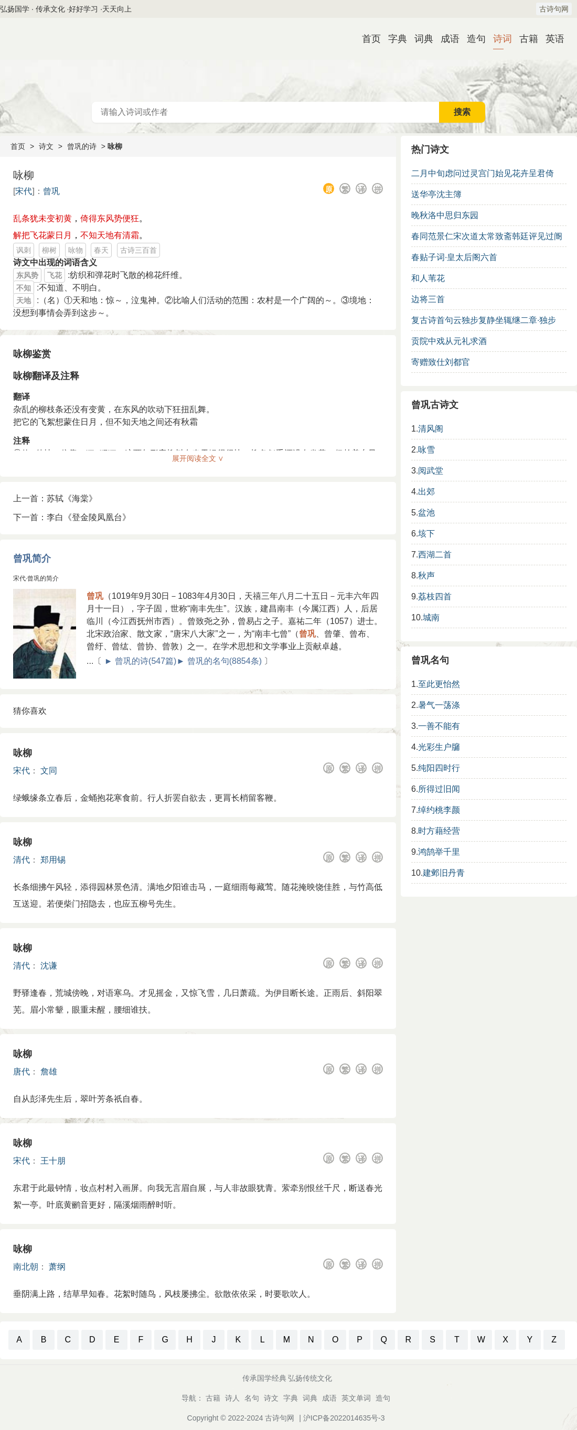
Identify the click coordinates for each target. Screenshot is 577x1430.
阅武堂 (430, 470)
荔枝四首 (435, 596)
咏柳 (22, 753)
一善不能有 (439, 726)
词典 (419, 39)
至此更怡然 (439, 684)
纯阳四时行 (439, 768)
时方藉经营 (439, 830)
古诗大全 (288, 59)
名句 (251, 1398)
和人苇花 (428, 278)
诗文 (46, 146)
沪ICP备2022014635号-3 (344, 1418)
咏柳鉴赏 (32, 354)
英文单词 (356, 1398)
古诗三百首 (138, 250)
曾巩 (51, 191)
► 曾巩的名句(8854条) (219, 661)
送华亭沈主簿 (436, 194)
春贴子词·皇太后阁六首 (454, 257)
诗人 (232, 1398)
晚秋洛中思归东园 (444, 215)
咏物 (75, 250)
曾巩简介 (32, 558)
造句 (472, 39)
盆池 (426, 512)
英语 (551, 39)
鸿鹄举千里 (439, 851)
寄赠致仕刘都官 (440, 362)
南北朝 (25, 1266)
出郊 (426, 491)
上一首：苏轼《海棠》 (55, 498)
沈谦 (48, 965)
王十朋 (53, 1160)
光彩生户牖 (439, 747)
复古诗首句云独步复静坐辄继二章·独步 (483, 320)
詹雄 (48, 1071)
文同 (48, 770)
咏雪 (426, 449)
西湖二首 (435, 554)
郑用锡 (53, 859)
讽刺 (23, 250)
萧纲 (57, 1266)
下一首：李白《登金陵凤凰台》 (72, 517)
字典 (393, 39)
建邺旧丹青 (444, 872)
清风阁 (430, 428)
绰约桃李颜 (439, 809)
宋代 (23, 191)
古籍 (524, 39)
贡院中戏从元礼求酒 (449, 341)
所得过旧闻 (439, 788)
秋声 (426, 575)
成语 (446, 39)
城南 (431, 617)
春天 (101, 250)
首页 (367, 39)
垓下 (426, 533)
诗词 (498, 39)
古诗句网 (554, 9)
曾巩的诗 (82, 146)
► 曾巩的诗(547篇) (140, 661)
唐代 (21, 1071)
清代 (21, 859)
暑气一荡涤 (439, 705)
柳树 (49, 250)
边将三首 (428, 299)
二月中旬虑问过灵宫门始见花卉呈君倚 (482, 173)
